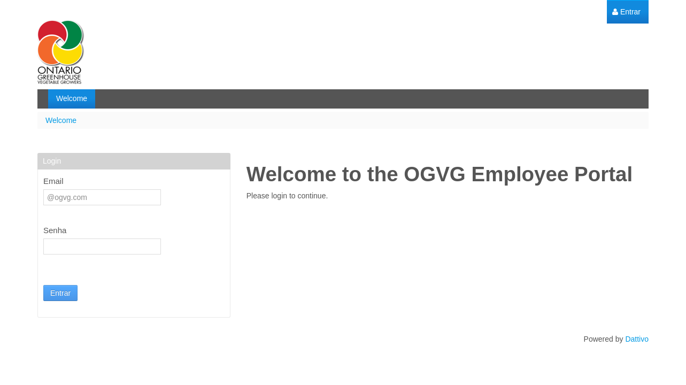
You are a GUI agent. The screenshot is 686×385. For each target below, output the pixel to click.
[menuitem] (626, 12)
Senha (54, 230)
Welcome (60, 120)
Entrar (60, 293)
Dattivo (637, 339)
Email (53, 181)
